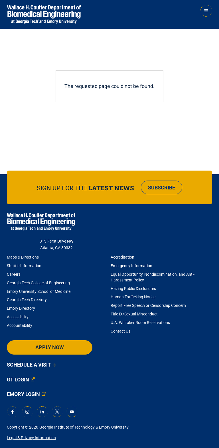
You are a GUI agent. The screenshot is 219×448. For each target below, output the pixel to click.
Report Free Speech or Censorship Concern (148, 305)
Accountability (19, 325)
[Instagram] (27, 411)
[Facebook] (12, 411)
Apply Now (49, 347)
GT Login (18, 380)
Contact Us (120, 331)
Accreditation (122, 257)
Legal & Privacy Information (31, 437)
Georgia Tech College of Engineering (38, 283)
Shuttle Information (24, 265)
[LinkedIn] (42, 411)
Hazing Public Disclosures (133, 288)
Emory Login (23, 394)
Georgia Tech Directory (27, 299)
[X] (57, 411)
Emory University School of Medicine (39, 291)
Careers (14, 274)
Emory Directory (21, 308)
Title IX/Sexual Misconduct (134, 314)
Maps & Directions (23, 257)
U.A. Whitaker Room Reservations (140, 322)
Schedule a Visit (29, 365)
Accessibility (18, 317)
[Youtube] (72, 411)
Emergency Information (131, 265)
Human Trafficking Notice (133, 297)
